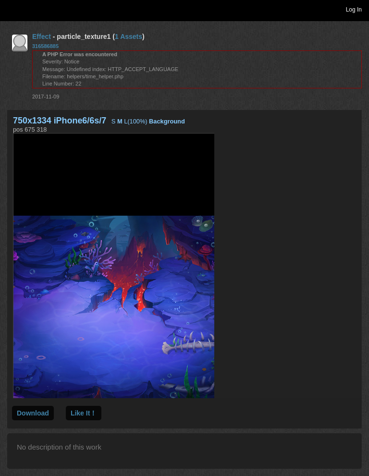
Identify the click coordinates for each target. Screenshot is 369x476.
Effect (41, 36)
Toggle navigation (11, 9)
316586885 (45, 46)
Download (33, 413)
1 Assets (128, 36)
